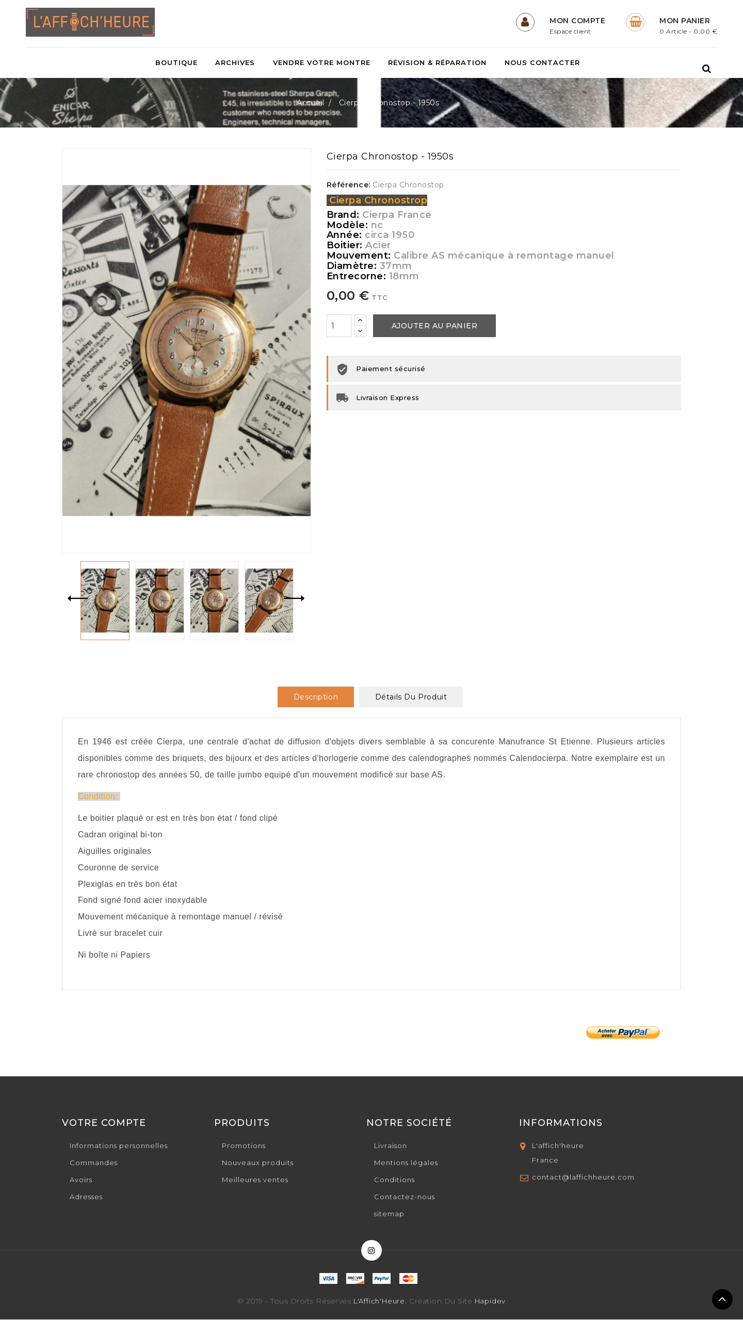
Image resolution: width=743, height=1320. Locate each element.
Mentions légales (406, 1163)
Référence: (348, 185)
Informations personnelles (119, 1146)
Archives (235, 63)
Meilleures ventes (255, 1180)
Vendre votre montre (321, 63)
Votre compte (104, 1123)
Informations (561, 1123)
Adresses (86, 1197)
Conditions (394, 1180)
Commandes (94, 1163)
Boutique (176, 63)
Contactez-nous (404, 1197)
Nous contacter (542, 63)
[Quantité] (339, 326)
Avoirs (81, 1180)
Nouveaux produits (258, 1163)
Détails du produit (411, 697)
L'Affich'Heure (379, 1301)
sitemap (389, 1214)
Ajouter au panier (435, 326)
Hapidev (490, 1301)
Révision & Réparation (437, 63)
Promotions (244, 1146)
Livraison (390, 1146)
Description (316, 697)
